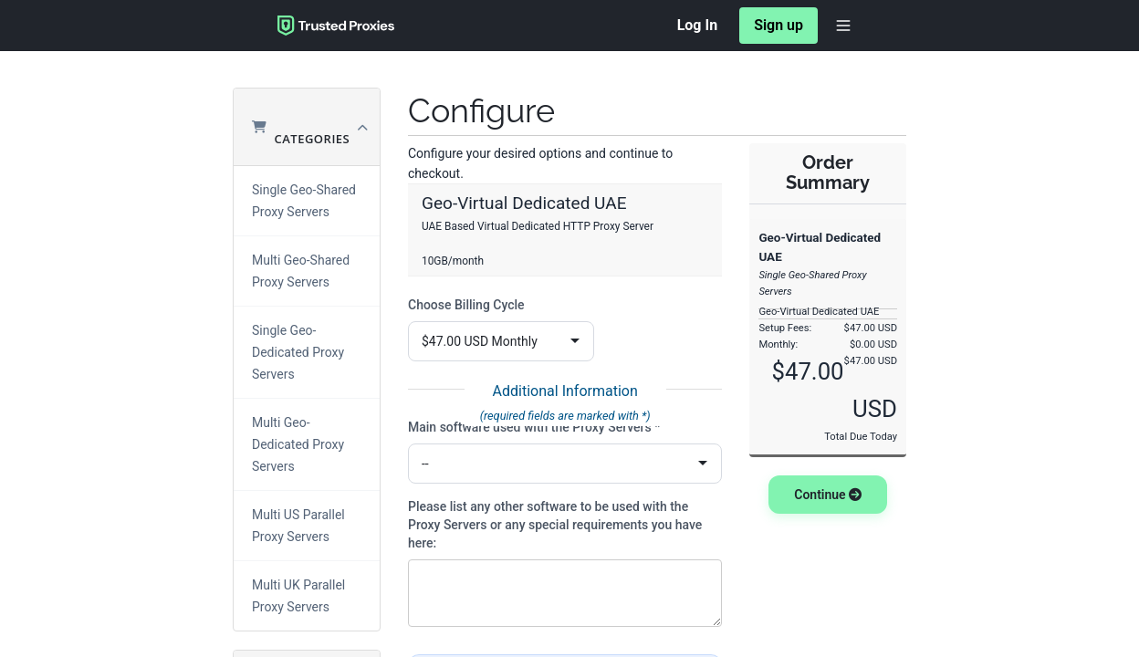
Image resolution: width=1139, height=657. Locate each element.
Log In (697, 25)
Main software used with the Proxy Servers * (534, 427)
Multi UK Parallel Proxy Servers (298, 596)
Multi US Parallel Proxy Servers (298, 525)
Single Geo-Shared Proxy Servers (304, 200)
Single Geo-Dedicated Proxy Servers (298, 352)
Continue (828, 494)
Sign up (778, 25)
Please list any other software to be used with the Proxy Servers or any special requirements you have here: (555, 524)
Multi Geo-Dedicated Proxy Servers (298, 444)
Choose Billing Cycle (466, 304)
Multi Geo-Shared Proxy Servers (301, 271)
